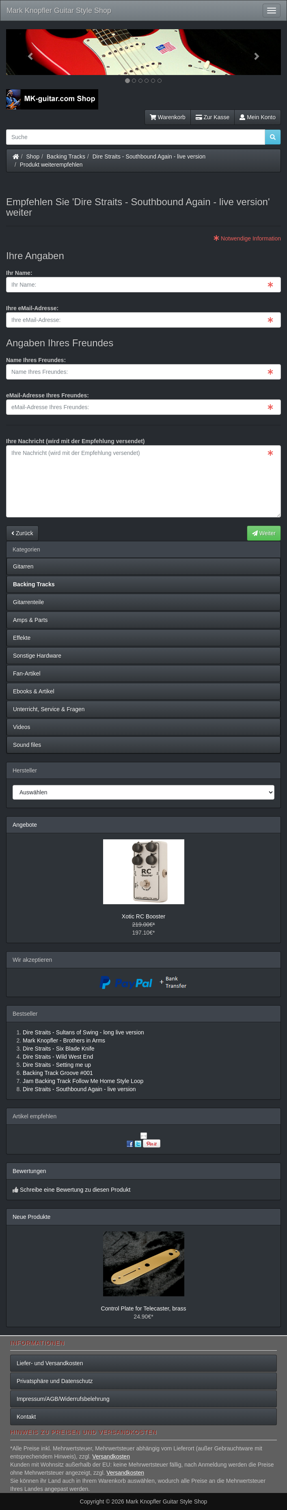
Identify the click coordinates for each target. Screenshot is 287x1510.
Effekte (21, 638)
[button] (26, 52)
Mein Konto (258, 117)
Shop (33, 156)
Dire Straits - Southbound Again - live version (149, 156)
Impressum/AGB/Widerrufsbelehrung (63, 1399)
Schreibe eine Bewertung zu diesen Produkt (75, 1189)
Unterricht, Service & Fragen (49, 709)
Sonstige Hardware (37, 655)
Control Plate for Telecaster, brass (143, 1308)
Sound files (27, 745)
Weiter (264, 533)
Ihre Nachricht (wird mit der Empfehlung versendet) (75, 441)
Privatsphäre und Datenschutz (55, 1381)
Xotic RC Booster (143, 916)
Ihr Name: (19, 273)
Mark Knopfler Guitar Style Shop (58, 10)
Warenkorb (168, 117)
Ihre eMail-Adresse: (32, 308)
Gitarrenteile (28, 602)
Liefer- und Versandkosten (50, 1363)
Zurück (22, 533)
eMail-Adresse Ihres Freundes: (47, 395)
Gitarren (23, 566)
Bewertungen (29, 1171)
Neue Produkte (31, 1217)
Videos (21, 727)
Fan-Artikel (27, 673)
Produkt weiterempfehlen (51, 164)
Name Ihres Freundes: (36, 360)
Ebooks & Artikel (33, 691)
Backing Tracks (66, 156)
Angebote (25, 824)
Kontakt (26, 1416)
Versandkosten (111, 1456)
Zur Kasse (212, 117)
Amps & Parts (30, 620)
